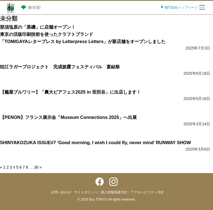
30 (36, 167)
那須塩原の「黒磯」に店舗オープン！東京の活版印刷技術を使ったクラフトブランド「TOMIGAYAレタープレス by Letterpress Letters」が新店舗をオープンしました (83, 34)
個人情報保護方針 (114, 192)
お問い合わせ (61, 192)
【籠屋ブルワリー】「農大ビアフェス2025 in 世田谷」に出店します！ (70, 91)
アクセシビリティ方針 (147, 192)
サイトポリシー (85, 192)
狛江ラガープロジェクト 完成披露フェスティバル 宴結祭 (60, 66)
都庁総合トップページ (181, 7)
